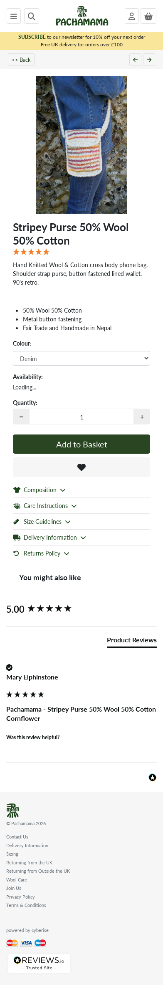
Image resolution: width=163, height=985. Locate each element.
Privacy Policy (20, 897)
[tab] (132, 641)
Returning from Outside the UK (38, 871)
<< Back (21, 59)
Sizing (12, 854)
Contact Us (17, 836)
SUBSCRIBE (32, 36)
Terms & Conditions (26, 905)
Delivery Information (27, 845)
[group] (81, 609)
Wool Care (16, 879)
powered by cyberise (27, 930)
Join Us (13, 888)
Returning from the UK (29, 862)
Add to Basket (81, 444)
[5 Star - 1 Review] (81, 252)
